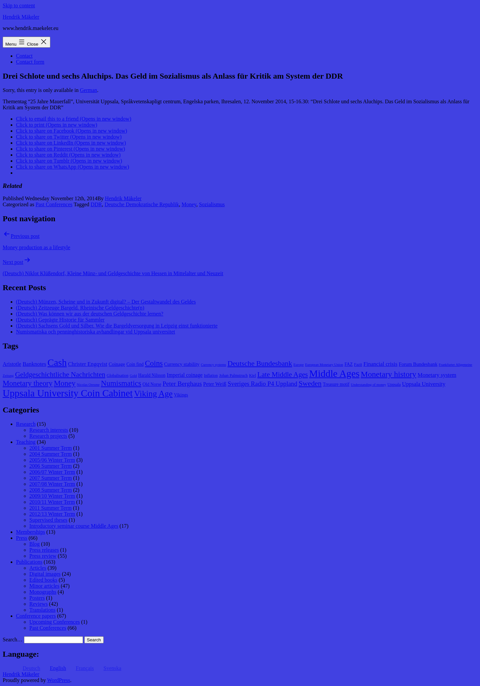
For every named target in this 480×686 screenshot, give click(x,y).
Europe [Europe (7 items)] (298, 364)
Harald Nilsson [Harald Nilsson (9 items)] (152, 375)
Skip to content (19, 5)
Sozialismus (212, 204)
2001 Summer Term (50, 448)
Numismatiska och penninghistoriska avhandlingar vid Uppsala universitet (95, 332)
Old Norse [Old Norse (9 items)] (152, 384)
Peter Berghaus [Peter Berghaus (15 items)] (182, 383)
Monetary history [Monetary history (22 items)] (388, 374)
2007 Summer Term (50, 478)
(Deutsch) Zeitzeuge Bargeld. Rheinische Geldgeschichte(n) (80, 308)
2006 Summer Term (50, 466)
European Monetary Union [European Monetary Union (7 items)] (324, 364)
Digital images (45, 574)
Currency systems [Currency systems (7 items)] (213, 364)
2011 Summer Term (50, 508)
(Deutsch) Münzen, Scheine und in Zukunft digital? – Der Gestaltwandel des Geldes (106, 302)
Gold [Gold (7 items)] (133, 375)
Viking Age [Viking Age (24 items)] (153, 393)
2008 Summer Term (50, 490)
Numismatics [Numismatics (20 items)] (121, 383)
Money (189, 204)
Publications (29, 562)
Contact (24, 56)
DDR (96, 204)
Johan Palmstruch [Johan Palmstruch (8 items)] (233, 375)
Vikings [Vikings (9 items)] (181, 394)
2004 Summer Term (50, 454)
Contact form (30, 62)
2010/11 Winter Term (52, 502)
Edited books (43, 580)
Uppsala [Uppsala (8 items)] (394, 384)
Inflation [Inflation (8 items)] (211, 375)
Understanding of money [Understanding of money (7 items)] (368, 384)
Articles (37, 568)
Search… (13, 639)
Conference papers (36, 616)
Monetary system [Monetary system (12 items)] (437, 375)
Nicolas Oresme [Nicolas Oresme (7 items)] (88, 384)
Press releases (44, 550)
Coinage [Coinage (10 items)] (117, 364)
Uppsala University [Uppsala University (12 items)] (423, 384)
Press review (42, 556)
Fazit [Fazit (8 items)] (358, 364)
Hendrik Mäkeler (21, 17)
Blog (34, 544)
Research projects (48, 436)
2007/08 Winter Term (52, 484)
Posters (37, 598)
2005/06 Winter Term (52, 460)
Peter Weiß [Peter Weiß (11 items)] (214, 384)
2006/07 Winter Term (52, 472)
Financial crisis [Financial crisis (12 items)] (380, 364)
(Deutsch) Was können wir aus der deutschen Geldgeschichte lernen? (89, 314)
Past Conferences (54, 204)
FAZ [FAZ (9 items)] (348, 364)
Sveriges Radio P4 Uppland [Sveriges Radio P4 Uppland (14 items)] (262, 383)
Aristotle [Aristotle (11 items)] (12, 364)
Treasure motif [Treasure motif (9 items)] (336, 384)
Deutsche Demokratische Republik (142, 204)
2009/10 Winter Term (52, 496)
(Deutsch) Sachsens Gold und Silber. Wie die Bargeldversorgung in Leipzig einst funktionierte (117, 326)
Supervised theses (48, 520)
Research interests (48, 430)
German (88, 90)
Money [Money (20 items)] (64, 383)
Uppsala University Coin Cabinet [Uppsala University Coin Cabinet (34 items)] (68, 393)
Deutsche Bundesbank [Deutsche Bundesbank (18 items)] (259, 363)
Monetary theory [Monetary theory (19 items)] (27, 383)
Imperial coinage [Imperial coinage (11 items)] (184, 375)
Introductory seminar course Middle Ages (73, 526)
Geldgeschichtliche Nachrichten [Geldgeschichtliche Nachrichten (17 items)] (60, 374)
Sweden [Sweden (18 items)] (310, 383)
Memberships (30, 532)
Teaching (25, 442)
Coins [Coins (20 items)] (154, 363)
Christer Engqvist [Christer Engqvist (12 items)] (87, 364)
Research (26, 424)
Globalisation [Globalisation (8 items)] (117, 375)
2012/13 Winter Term (52, 514)
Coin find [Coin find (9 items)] (135, 364)
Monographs (42, 592)
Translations (42, 610)
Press (21, 538)
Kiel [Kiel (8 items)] (252, 375)
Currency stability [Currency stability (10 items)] (181, 364)
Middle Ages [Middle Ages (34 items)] (334, 373)
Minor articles (44, 586)
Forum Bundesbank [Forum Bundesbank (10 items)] (418, 364)
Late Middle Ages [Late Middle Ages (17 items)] (282, 374)
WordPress (58, 680)
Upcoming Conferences (54, 622)
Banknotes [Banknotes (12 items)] (34, 364)
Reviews (38, 604)
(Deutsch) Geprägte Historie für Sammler (60, 320)
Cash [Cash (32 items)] (57, 362)
